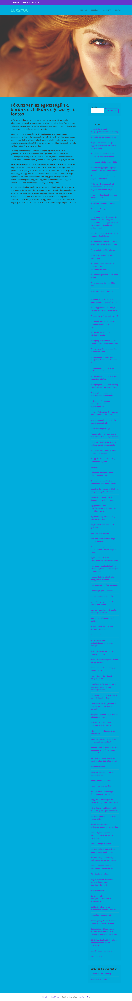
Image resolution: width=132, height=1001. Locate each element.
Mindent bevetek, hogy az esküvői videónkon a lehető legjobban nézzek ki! (104, 750)
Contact (118, 10)
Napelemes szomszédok (101, 786)
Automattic (85, 997)
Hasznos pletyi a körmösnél (102, 591)
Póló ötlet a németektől (100, 874)
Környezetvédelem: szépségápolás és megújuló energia (102, 643)
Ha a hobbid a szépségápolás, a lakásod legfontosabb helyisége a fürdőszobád (104, 568)
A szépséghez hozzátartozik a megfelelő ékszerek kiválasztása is (104, 359)
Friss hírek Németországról (102, 974)
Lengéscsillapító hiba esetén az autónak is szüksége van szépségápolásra (103, 687)
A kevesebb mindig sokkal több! (104, 162)
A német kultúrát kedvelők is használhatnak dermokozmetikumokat (102, 266)
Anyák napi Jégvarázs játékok (103, 429)
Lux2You (20, 10)
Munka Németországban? (101, 780)
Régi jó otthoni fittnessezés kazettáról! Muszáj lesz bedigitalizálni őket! (102, 882)
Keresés (94, 107)
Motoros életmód (98, 767)
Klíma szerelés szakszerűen (102, 635)
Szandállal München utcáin (101, 915)
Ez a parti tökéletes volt (100, 533)
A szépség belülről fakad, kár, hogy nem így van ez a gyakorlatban (102, 324)
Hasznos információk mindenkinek (105, 585)
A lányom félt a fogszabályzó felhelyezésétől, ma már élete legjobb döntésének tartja (103, 186)
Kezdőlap (83, 10)
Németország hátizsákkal (101, 844)
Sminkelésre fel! (97, 890)
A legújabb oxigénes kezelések (103, 203)
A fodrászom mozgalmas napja (103, 137)
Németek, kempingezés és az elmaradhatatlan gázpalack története (103, 835)
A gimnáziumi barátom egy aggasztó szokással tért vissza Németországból (103, 145)
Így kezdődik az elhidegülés (102, 596)
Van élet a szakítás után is (101, 951)
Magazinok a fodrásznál (100, 979)
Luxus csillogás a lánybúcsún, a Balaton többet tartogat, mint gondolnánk (103, 706)
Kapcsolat (107, 10)
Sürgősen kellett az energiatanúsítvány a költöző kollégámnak (102, 898)
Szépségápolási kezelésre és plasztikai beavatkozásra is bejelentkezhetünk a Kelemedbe (104, 931)
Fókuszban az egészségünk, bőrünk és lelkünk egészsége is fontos (103, 549)
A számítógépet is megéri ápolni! (104, 316)
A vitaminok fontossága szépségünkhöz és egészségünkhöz (100, 403)
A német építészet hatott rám (103, 250)
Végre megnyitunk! (98, 956)
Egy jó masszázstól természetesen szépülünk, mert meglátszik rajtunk (104, 508)
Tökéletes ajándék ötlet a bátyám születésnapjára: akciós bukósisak (104, 942)
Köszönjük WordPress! (51, 997)
